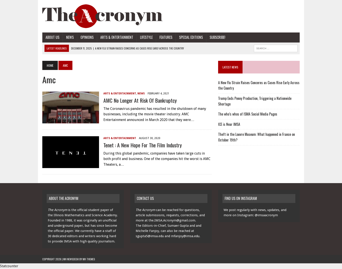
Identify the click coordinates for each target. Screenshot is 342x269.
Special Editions (191, 37)
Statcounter (9, 266)
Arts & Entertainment (116, 37)
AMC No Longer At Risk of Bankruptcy (140, 100)
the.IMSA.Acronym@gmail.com (172, 220)
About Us (52, 37)
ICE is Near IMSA (229, 124)
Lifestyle (146, 37)
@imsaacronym (266, 215)
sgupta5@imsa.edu (150, 236)
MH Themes (89, 259)
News (70, 37)
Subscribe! (217, 37)
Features (165, 37)
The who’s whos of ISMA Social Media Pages (247, 114)
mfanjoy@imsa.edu (185, 236)
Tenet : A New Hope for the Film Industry (142, 145)
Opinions (87, 37)
